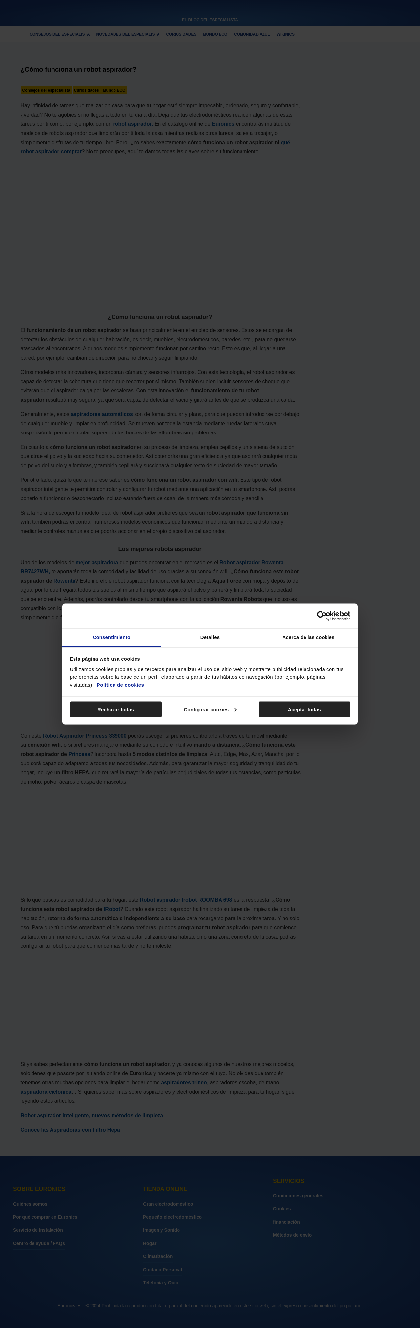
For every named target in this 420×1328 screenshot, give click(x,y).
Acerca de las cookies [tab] (309, 637)
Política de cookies (120, 685)
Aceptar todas (304, 709)
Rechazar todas (115, 709)
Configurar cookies (210, 709)
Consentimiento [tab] (112, 637)
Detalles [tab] (210, 637)
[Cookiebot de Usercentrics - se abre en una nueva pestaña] (321, 616)
